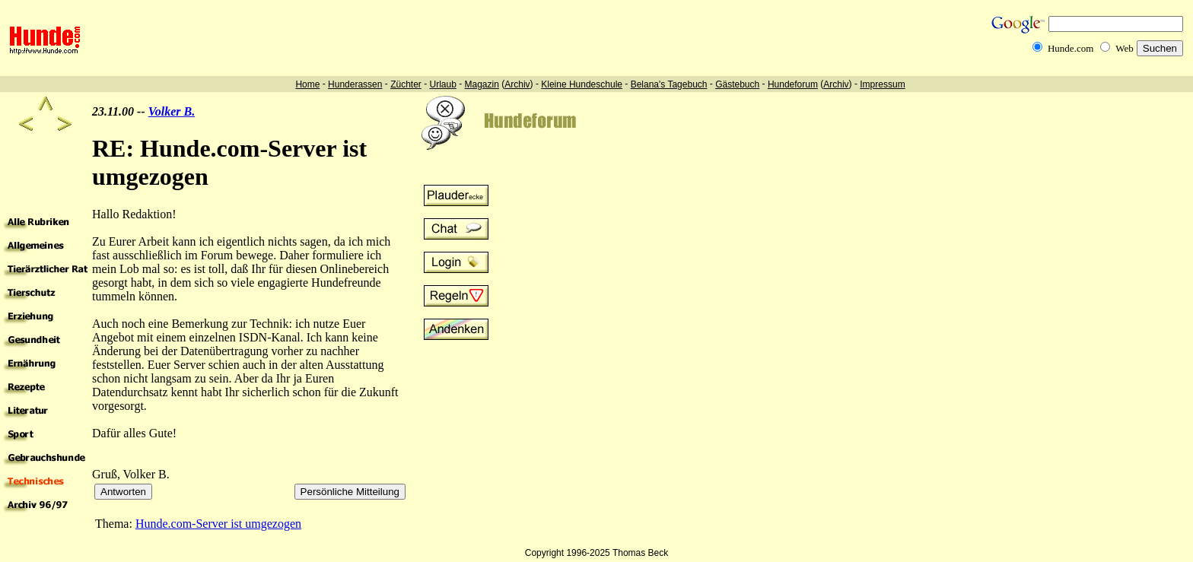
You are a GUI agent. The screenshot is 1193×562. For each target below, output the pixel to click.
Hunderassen (355, 84)
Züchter (406, 84)
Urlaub (442, 84)
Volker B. (171, 111)
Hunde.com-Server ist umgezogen (218, 523)
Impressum (882, 84)
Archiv (517, 84)
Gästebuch (737, 84)
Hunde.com (1070, 48)
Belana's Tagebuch (669, 84)
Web (1124, 48)
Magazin (482, 84)
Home (307, 84)
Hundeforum (793, 84)
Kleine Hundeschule (581, 84)
